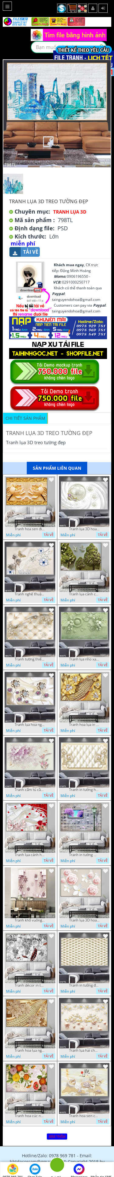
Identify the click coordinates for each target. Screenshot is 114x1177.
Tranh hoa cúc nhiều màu (30, 1116)
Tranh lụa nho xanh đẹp (84, 659)
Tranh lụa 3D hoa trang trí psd (84, 529)
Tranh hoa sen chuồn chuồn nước (84, 1116)
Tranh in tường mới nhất (84, 855)
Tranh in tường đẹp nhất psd (84, 985)
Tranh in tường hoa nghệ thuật (84, 790)
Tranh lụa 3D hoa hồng (84, 920)
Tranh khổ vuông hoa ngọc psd (30, 920)
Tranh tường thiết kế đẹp (30, 659)
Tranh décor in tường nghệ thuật (30, 985)
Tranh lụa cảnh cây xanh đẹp (84, 594)
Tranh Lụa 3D (69, 212)
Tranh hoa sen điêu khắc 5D (30, 529)
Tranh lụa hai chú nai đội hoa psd (84, 1050)
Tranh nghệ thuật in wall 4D (30, 594)
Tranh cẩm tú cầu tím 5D (30, 790)
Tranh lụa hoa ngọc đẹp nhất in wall (30, 725)
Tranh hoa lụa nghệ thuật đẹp (30, 1050)
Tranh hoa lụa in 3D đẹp (84, 725)
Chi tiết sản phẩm (25, 418)
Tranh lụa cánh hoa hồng (30, 855)
